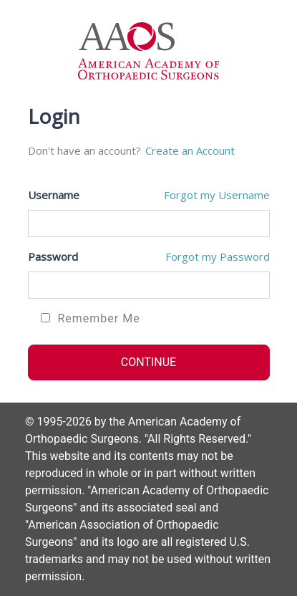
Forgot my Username (217, 195)
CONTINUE (148, 362)
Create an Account (190, 150)
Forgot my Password (217, 256)
